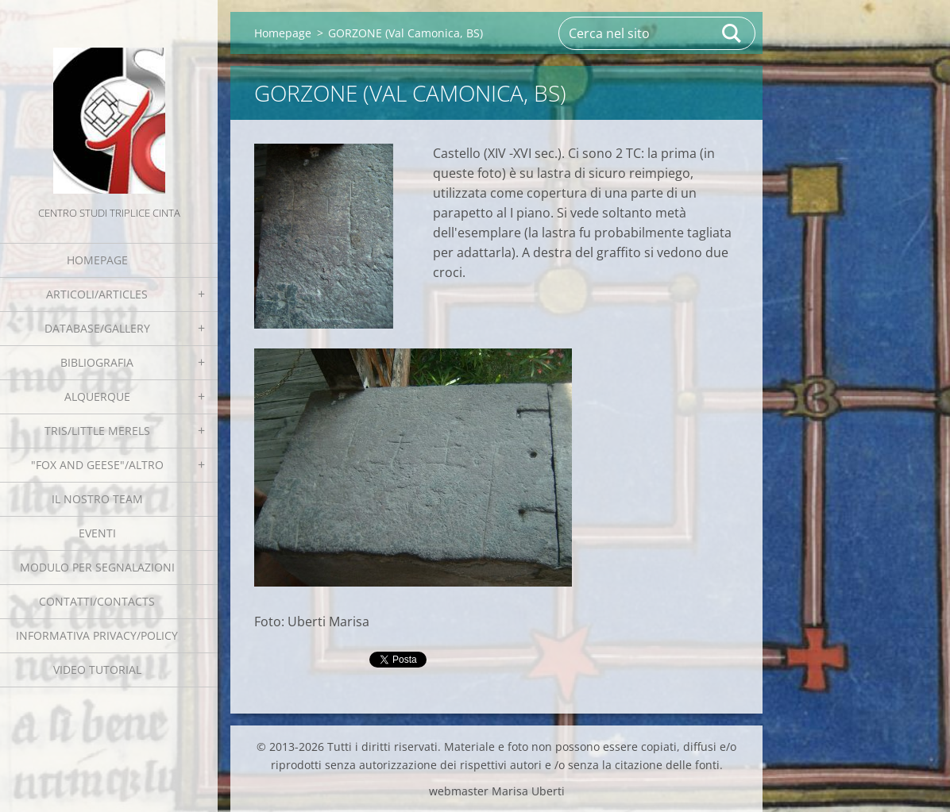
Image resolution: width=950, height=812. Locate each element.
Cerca (732, 33)
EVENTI (97, 533)
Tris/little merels (97, 430)
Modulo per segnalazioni (97, 567)
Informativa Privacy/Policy (97, 635)
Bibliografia (96, 362)
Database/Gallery (97, 328)
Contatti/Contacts (97, 601)
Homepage (97, 259)
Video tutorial (97, 669)
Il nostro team (97, 498)
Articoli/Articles (97, 294)
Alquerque (97, 396)
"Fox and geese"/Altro (97, 464)
